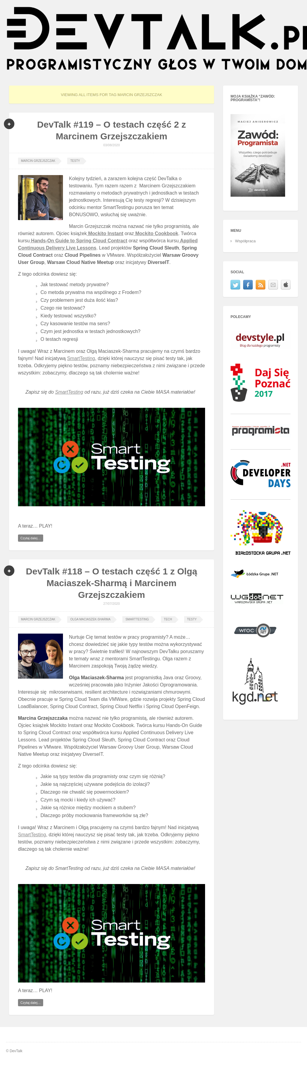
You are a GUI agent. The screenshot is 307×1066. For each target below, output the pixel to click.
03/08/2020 (111, 145)
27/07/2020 (111, 603)
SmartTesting (81, 358)
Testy (75, 160)
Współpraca (245, 241)
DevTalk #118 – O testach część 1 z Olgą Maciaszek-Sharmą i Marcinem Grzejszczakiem (111, 583)
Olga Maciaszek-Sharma (90, 619)
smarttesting (137, 619)
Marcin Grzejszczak (38, 160)
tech (168, 619)
